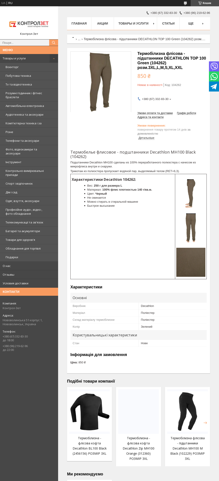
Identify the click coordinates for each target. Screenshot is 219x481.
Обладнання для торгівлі (23, 248)
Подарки (12, 257)
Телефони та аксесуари (22, 141)
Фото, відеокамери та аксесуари (21, 151)
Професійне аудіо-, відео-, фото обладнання (24, 212)
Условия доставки (15, 283)
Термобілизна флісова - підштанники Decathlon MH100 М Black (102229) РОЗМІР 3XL (187, 448)
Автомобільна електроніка (25, 106)
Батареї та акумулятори (23, 231)
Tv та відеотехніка (19, 84)
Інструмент (13, 162)
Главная (79, 23)
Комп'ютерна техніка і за (24, 123)
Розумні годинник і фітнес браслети (24, 95)
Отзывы (8, 275)
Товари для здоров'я (20, 240)
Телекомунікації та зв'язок (24, 222)
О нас (7, 266)
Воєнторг (12, 67)
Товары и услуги (14, 58)
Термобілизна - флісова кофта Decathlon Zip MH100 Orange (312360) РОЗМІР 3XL (138, 448)
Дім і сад (11, 192)
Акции (102, 23)
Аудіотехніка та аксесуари (24, 114)
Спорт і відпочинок (19, 183)
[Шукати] (53, 42)
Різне (9, 132)
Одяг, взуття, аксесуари (22, 201)
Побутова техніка (18, 76)
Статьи (168, 23)
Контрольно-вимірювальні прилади (25, 173)
